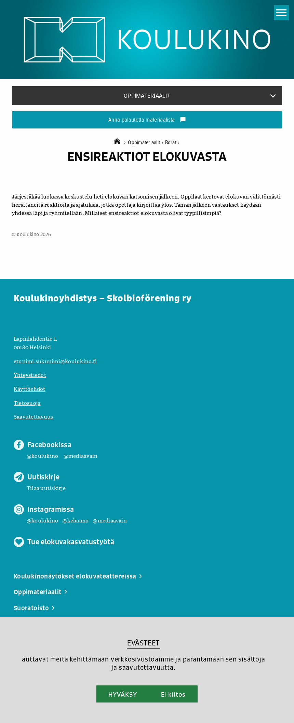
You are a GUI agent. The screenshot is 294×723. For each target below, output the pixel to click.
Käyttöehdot (29, 389)
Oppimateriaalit (146, 142)
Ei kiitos (173, 694)
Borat (172, 142)
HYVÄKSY (122, 694)
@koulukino (42, 456)
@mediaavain (81, 456)
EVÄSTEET (143, 643)
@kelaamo (75, 520)
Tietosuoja (27, 403)
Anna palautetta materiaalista (147, 120)
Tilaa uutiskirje (46, 488)
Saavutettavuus (33, 416)
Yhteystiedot (30, 375)
